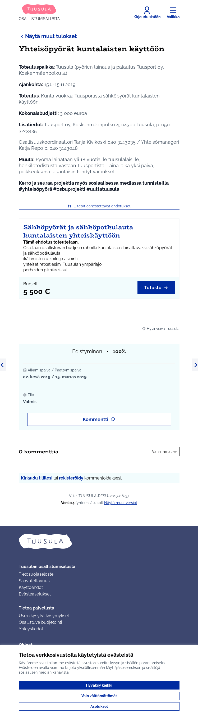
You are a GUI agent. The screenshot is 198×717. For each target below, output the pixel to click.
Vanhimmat (165, 452)
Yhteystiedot (31, 628)
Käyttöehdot (31, 587)
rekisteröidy (71, 478)
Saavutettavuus (34, 580)
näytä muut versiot (120, 503)
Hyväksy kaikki (99, 685)
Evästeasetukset (35, 594)
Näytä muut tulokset (48, 36)
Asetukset (99, 706)
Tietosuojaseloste (36, 574)
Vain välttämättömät (99, 696)
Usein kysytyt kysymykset (44, 615)
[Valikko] (173, 12)
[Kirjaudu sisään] (146, 12)
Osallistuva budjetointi (40, 622)
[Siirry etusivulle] (39, 12)
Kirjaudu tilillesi (36, 478)
